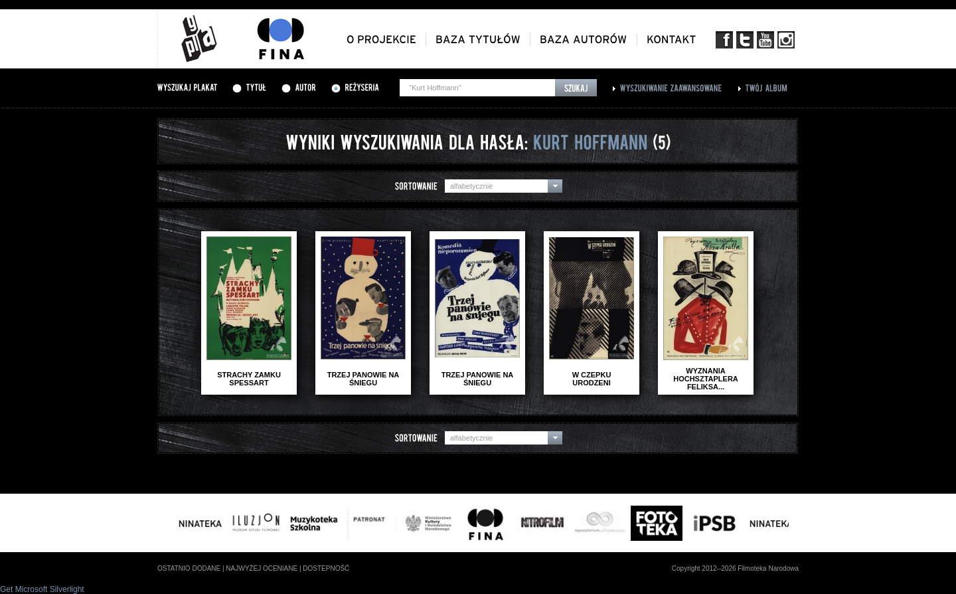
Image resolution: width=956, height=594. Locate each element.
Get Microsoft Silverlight (42, 589)
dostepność (326, 568)
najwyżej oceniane (261, 568)
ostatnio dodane (188, 568)
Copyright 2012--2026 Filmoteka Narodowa (735, 568)
